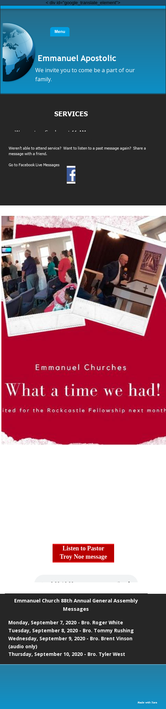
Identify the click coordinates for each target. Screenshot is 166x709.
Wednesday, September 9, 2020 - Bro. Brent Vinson (71, 638)
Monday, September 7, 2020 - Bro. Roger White (65, 622)
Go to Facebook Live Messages (34, 164)
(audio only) (22, 646)
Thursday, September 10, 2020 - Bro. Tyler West (66, 654)
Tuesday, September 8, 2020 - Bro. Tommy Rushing (71, 630)
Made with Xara (147, 702)
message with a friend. (28, 153)
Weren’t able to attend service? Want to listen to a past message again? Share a (78, 148)
